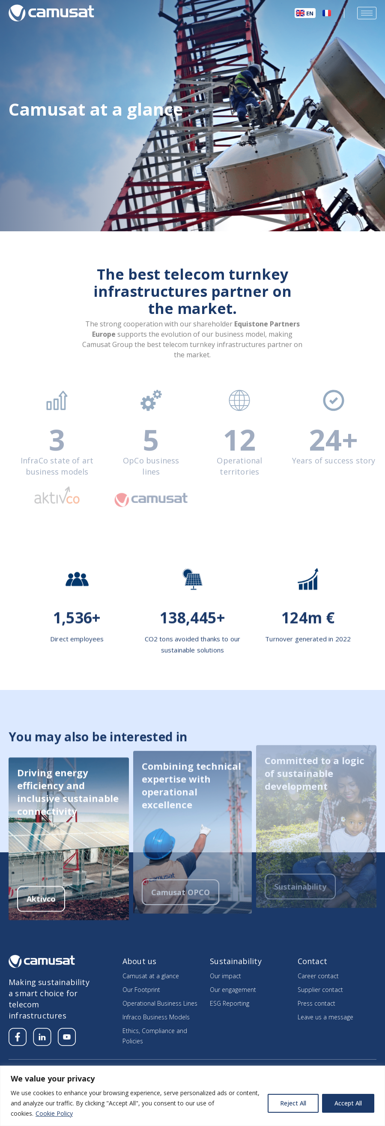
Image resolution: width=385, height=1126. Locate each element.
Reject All (293, 1103)
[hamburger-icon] (366, 13)
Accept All (348, 1103)
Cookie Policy (54, 1113)
